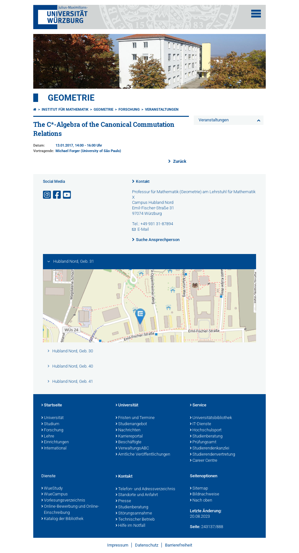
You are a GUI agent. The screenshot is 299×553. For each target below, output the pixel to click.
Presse (123, 501)
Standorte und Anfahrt (137, 495)
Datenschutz (146, 545)
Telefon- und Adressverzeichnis (145, 489)
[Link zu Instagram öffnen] (47, 195)
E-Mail (143, 229)
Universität (52, 418)
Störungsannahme (134, 513)
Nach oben (201, 500)
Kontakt (143, 181)
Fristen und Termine (135, 418)
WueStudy (52, 489)
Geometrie (71, 98)
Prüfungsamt (203, 442)
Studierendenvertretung (212, 455)
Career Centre (203, 461)
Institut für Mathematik (65, 109)
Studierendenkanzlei (209, 448)
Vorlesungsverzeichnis (63, 500)
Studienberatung (206, 436)
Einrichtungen (55, 442)
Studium (50, 424)
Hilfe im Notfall (130, 526)
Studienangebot (131, 424)
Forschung (129, 109)
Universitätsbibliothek (211, 418)
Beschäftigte (128, 442)
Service (198, 405)
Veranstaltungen (162, 109)
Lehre (47, 436)
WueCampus (54, 494)
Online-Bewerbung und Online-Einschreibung (70, 510)
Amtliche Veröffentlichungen (143, 455)
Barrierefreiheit (178, 545)
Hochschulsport (206, 430)
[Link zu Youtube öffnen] (67, 195)
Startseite (51, 405)
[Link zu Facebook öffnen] (57, 195)
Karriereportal (129, 436)
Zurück (179, 161)
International (54, 448)
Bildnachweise (204, 494)
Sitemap (199, 489)
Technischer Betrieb (135, 520)
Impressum (117, 545)
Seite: (195, 526)
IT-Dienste (200, 424)
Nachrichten (128, 430)
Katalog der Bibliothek (62, 519)
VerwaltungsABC (132, 448)
